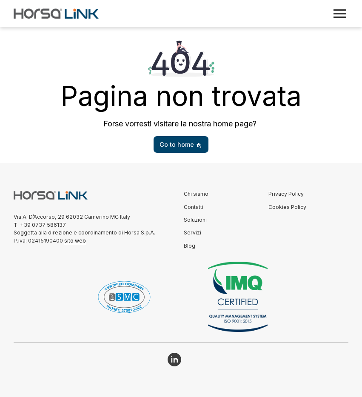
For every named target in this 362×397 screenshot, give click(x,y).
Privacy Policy (286, 194)
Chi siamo (196, 194)
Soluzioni (195, 220)
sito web (75, 240)
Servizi (192, 232)
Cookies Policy (287, 207)
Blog (189, 246)
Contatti (193, 207)
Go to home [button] (181, 144)
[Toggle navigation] (339, 13)
